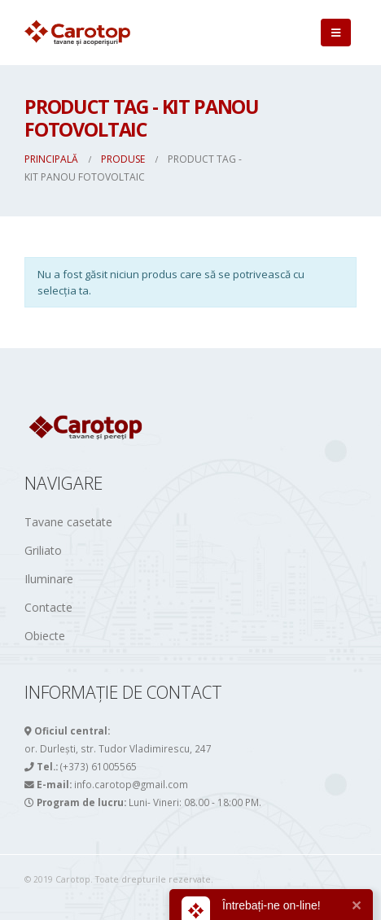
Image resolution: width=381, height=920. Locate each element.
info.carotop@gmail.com (131, 784)
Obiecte (44, 635)
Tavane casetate (68, 522)
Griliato (43, 550)
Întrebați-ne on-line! (271, 905)
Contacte (48, 607)
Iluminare (48, 578)
